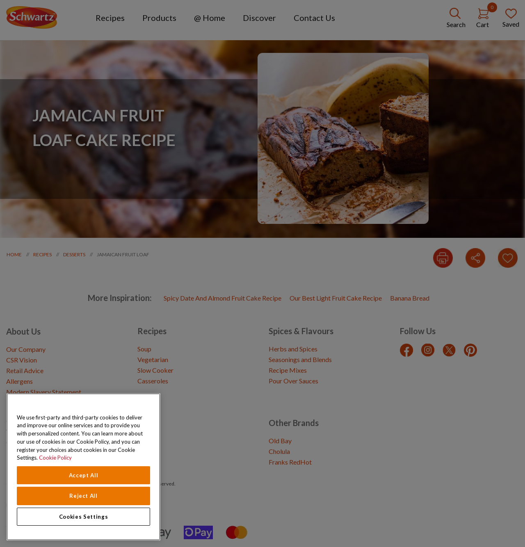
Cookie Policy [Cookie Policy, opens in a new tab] (55, 457)
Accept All (83, 475)
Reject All (83, 495)
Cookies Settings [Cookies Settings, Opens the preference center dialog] (83, 516)
